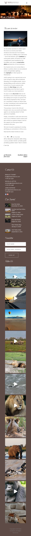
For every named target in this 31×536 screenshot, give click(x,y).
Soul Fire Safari (16, 204)
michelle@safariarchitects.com (13, 183)
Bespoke (10, 139)
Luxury (6, 140)
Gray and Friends (16, 219)
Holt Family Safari (16, 230)
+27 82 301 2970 (9, 178)
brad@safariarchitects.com (12, 176)
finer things (13, 87)
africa (5, 139)
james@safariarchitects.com (13, 190)
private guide (22, 140)
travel (16, 142)
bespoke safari (18, 139)
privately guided (9, 142)
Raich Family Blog (16, 224)
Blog (24, 139)
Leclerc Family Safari (17, 214)
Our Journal (16, 137)
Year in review (22, 142)
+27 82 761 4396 (9, 185)
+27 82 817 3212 (9, 191)
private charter (13, 140)
